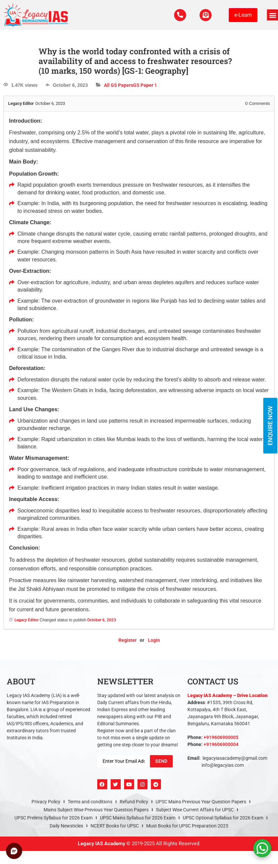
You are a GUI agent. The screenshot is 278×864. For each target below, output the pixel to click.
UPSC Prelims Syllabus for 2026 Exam (53, 817)
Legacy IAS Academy (101, 844)
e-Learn (243, 15)
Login (154, 640)
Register (127, 640)
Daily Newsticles (66, 825)
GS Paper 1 (145, 85)
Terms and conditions (90, 801)
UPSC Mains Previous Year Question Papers (201, 801)
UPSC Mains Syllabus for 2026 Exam (137, 817)
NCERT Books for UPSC (115, 825)
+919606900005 (221, 737)
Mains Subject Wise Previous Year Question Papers (96, 809)
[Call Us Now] (178, 15)
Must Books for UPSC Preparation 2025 (187, 825)
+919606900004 (221, 744)
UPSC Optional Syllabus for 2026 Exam (223, 817)
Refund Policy (134, 801)
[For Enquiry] (205, 15)
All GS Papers (118, 85)
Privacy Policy (46, 801)
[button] (272, 14)
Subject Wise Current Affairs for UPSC (195, 809)
